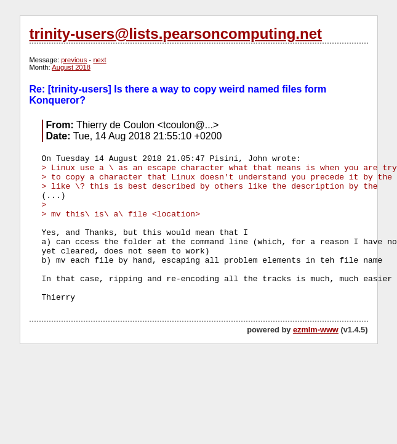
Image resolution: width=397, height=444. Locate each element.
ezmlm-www (316, 329)
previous (74, 60)
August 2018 (71, 67)
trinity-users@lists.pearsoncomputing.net (176, 33)
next (99, 60)
